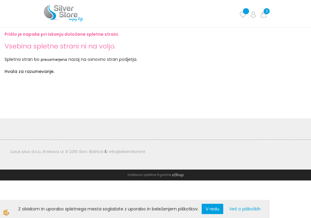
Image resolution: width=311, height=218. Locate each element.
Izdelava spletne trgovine (149, 174)
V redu (212, 209)
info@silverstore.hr (127, 151)
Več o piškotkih (245, 209)
